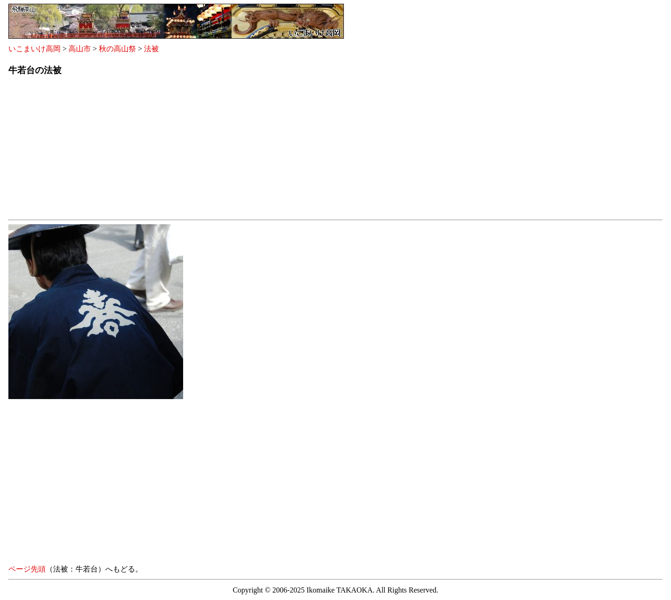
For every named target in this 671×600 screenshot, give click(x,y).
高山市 (79, 49)
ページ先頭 (27, 569)
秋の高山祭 (117, 49)
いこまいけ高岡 (34, 49)
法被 (151, 49)
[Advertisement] (288, 150)
